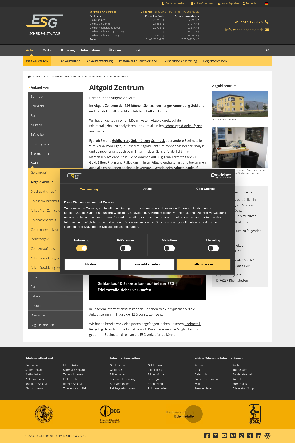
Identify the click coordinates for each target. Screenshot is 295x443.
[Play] (147, 267)
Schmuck (158, 140)
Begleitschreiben (174, 3)
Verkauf (49, 50)
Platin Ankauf (34, 374)
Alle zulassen (203, 252)
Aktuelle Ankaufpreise (103, 11)
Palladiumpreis (191, 11)
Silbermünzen (157, 374)
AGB (197, 384)
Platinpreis (174, 11)
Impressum (239, 370)
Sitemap (200, 365)
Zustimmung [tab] (89, 178)
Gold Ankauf (33, 365)
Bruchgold (154, 379)
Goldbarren (120, 140)
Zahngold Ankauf (74, 374)
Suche (236, 365)
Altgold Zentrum (120, 76)
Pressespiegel (203, 388)
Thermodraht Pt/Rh (75, 388)
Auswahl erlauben (147, 252)
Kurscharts (239, 384)
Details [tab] (147, 177)
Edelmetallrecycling (122, 379)
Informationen (92, 50)
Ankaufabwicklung (99, 61)
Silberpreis (160, 11)
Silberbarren (118, 374)
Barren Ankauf (72, 384)
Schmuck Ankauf (74, 370)
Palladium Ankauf (36, 379)
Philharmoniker (158, 388)
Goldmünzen (140, 140)
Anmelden (250, 3)
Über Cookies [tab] (206, 177)
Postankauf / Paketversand (138, 61)
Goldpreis (146, 11)
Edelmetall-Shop (243, 388)
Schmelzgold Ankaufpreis (183, 126)
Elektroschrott (72, 379)
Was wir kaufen (37, 61)
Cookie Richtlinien (206, 379)
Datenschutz (203, 374)
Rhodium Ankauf (36, 384)
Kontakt (134, 50)
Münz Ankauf (72, 365)
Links (198, 370)
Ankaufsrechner (201, 3)
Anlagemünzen (119, 384)
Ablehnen (91, 252)
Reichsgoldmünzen (122, 388)
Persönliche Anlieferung (180, 61)
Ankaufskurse (70, 61)
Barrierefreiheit (242, 374)
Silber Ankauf (34, 370)
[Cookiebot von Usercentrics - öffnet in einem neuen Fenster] (214, 164)
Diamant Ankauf (35, 388)
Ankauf (31, 50)
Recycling (68, 50)
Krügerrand (155, 384)
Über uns (115, 50)
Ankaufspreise (228, 3)
